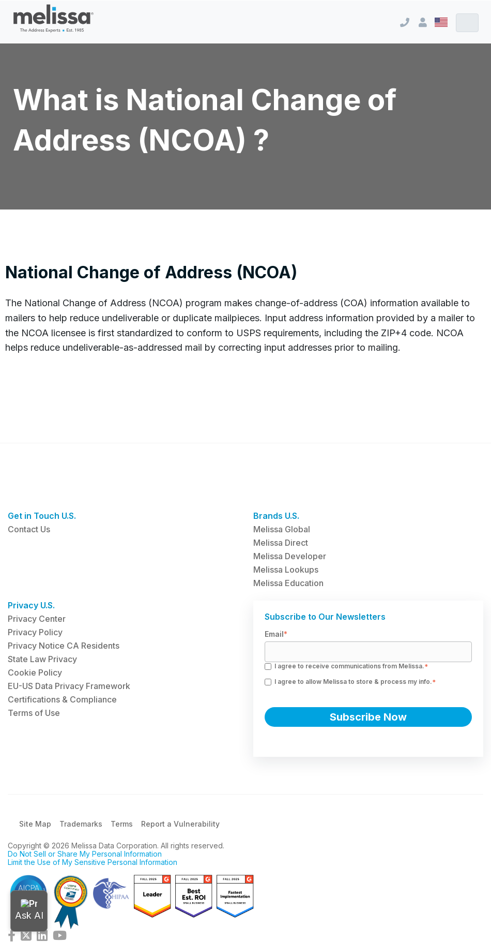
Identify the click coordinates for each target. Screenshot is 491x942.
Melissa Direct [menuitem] (280, 542)
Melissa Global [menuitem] (281, 529)
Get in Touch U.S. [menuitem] (42, 516)
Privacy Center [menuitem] (37, 619)
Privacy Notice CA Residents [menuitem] (63, 645)
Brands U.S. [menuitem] (276, 516)
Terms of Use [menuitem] (34, 713)
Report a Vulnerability (180, 823)
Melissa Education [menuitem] (288, 583)
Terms (122, 823)
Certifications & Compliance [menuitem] (62, 699)
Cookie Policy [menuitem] (35, 672)
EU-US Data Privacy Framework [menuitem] (69, 686)
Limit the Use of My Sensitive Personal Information (92, 862)
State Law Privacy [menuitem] (42, 659)
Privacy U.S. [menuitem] (31, 605)
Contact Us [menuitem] (29, 529)
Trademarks (80, 823)
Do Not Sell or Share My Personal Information (85, 853)
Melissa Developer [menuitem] (289, 556)
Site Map (35, 823)
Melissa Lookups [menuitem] (285, 569)
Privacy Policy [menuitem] (35, 632)
